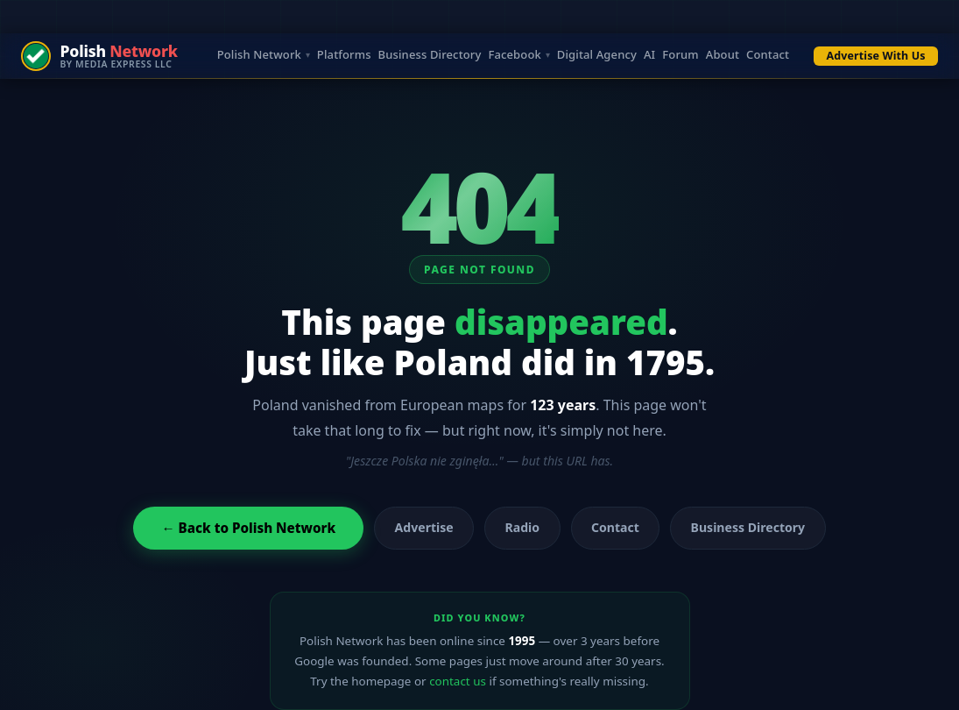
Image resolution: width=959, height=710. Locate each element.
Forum (680, 55)
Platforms (344, 55)
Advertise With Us (876, 55)
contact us (457, 681)
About (722, 55)
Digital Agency (597, 55)
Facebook (514, 55)
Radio (522, 527)
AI (649, 55)
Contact (767, 55)
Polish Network (259, 55)
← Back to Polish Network (248, 527)
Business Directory (430, 55)
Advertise (424, 527)
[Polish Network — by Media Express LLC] (99, 56)
